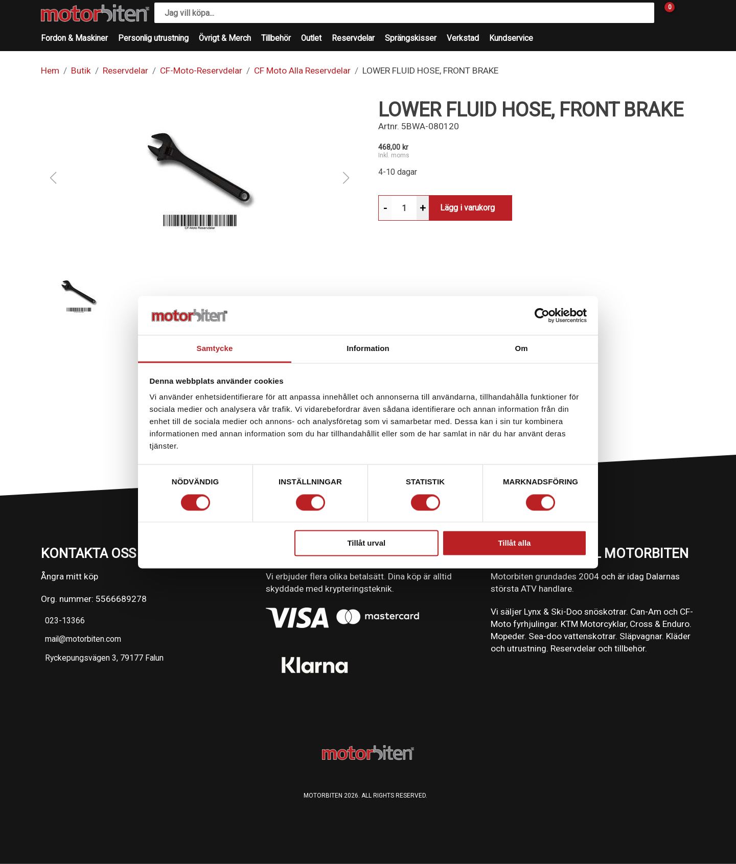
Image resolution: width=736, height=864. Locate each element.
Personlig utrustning (153, 38)
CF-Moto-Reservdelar (201, 70)
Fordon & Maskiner (74, 38)
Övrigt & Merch (225, 38)
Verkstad (463, 38)
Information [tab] (368, 348)
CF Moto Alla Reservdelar (302, 70)
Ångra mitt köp (69, 576)
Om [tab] (521, 348)
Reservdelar (353, 38)
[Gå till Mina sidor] (685, 13)
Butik (81, 70)
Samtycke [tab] (215, 348)
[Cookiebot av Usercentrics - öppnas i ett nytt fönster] (542, 315)
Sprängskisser (410, 38)
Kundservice (511, 38)
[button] (199, 177)
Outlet (311, 38)
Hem (50, 70)
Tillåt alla (514, 543)
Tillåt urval (366, 543)
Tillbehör (276, 38)
